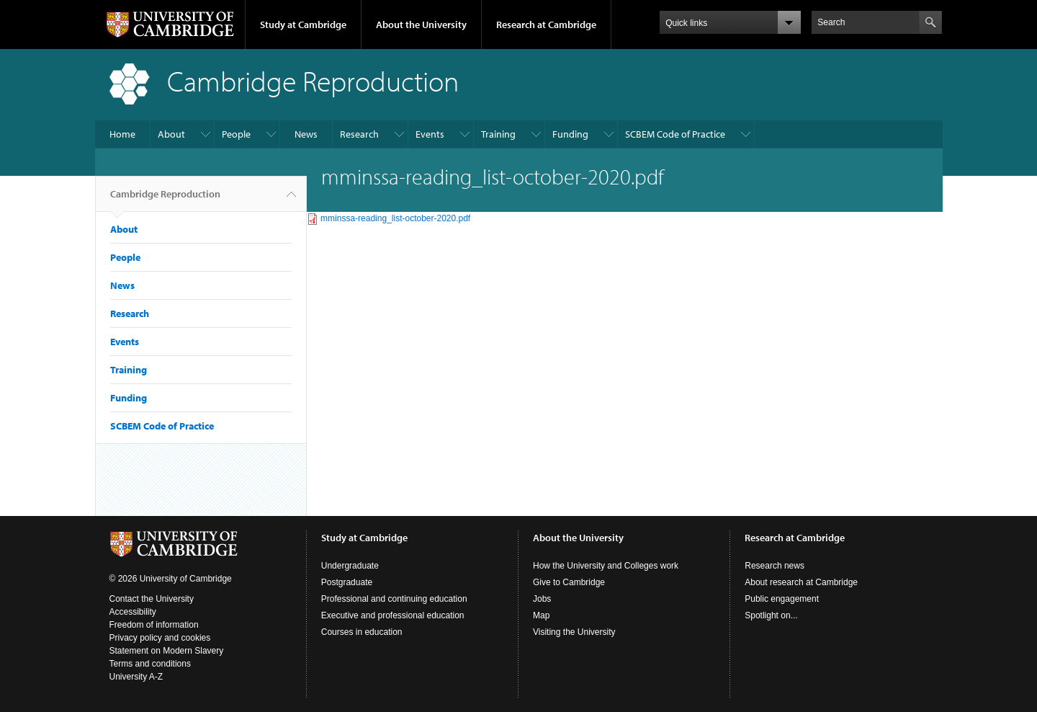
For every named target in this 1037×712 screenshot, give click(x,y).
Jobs (542, 599)
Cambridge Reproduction (165, 199)
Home (122, 134)
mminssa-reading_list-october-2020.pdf (395, 218)
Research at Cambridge (546, 24)
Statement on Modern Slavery (166, 651)
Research (359, 134)
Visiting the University (574, 632)
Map (541, 615)
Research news (774, 566)
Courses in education (362, 632)
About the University (421, 24)
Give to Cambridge (569, 582)
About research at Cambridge (801, 582)
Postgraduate (346, 582)
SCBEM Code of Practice (675, 134)
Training (498, 134)
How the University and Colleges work (605, 566)
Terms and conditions (150, 664)
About (171, 134)
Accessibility (132, 612)
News (306, 134)
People (236, 134)
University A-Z (136, 677)
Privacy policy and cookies (160, 638)
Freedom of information (154, 625)
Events (430, 134)
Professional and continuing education (394, 599)
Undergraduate (350, 566)
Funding (570, 134)
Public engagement (782, 599)
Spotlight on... (771, 615)
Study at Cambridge (303, 24)
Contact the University (151, 599)
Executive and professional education (392, 615)
